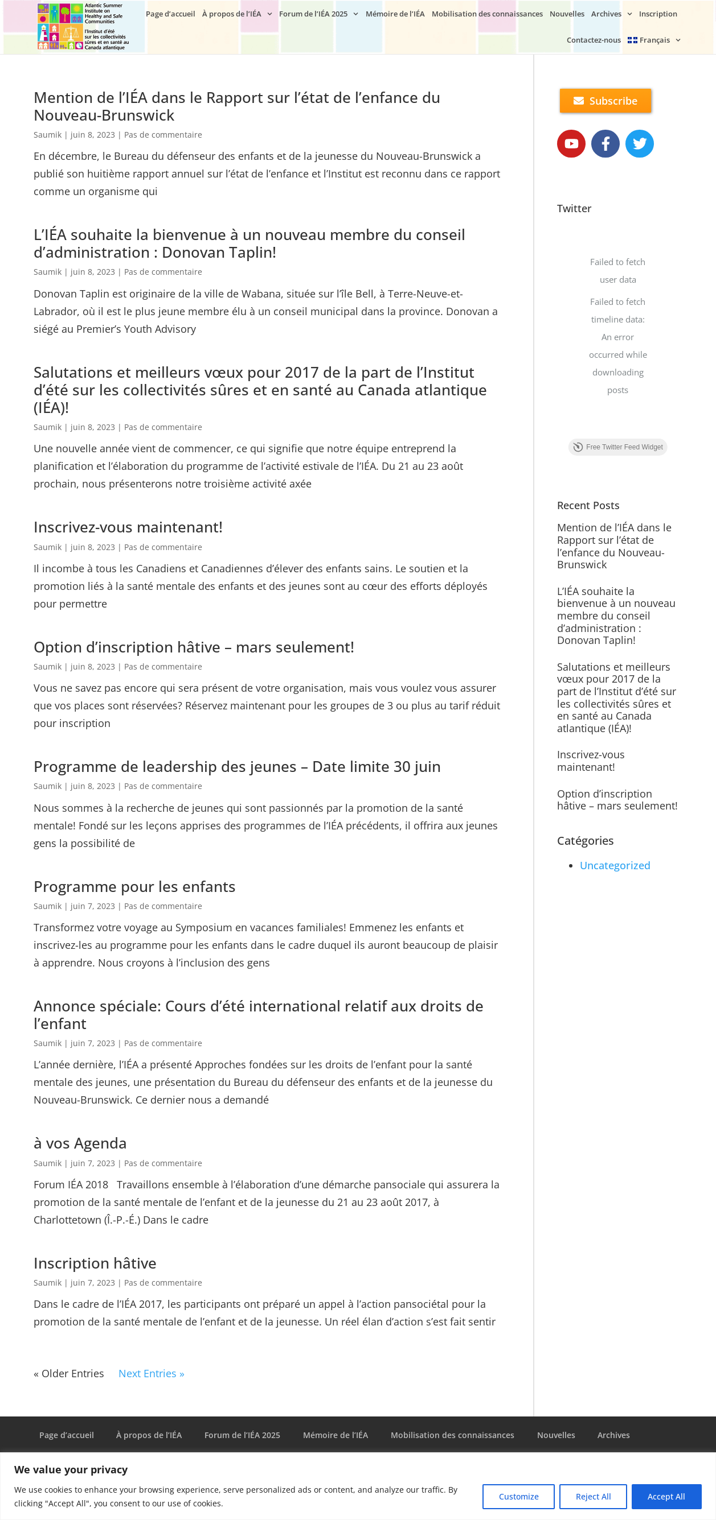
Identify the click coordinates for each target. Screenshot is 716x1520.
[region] (358, 1486)
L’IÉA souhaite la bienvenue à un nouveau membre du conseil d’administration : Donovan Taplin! (249, 243)
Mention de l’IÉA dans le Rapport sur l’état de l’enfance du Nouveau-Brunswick (237, 106)
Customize (517, 1496)
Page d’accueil (170, 14)
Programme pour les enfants (135, 886)
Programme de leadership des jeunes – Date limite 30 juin (237, 766)
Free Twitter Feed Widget (617, 448)
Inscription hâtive (95, 1263)
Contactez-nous (594, 40)
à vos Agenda (80, 1143)
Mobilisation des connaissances (487, 14)
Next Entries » (151, 1373)
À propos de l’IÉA (237, 14)
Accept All (666, 1496)
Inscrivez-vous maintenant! (128, 527)
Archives (611, 14)
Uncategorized (615, 865)
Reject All (592, 1496)
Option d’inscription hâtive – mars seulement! (194, 647)
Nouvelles (567, 14)
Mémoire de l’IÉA (395, 14)
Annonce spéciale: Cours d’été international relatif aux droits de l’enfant (259, 1015)
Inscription (658, 14)
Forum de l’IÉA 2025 (318, 14)
